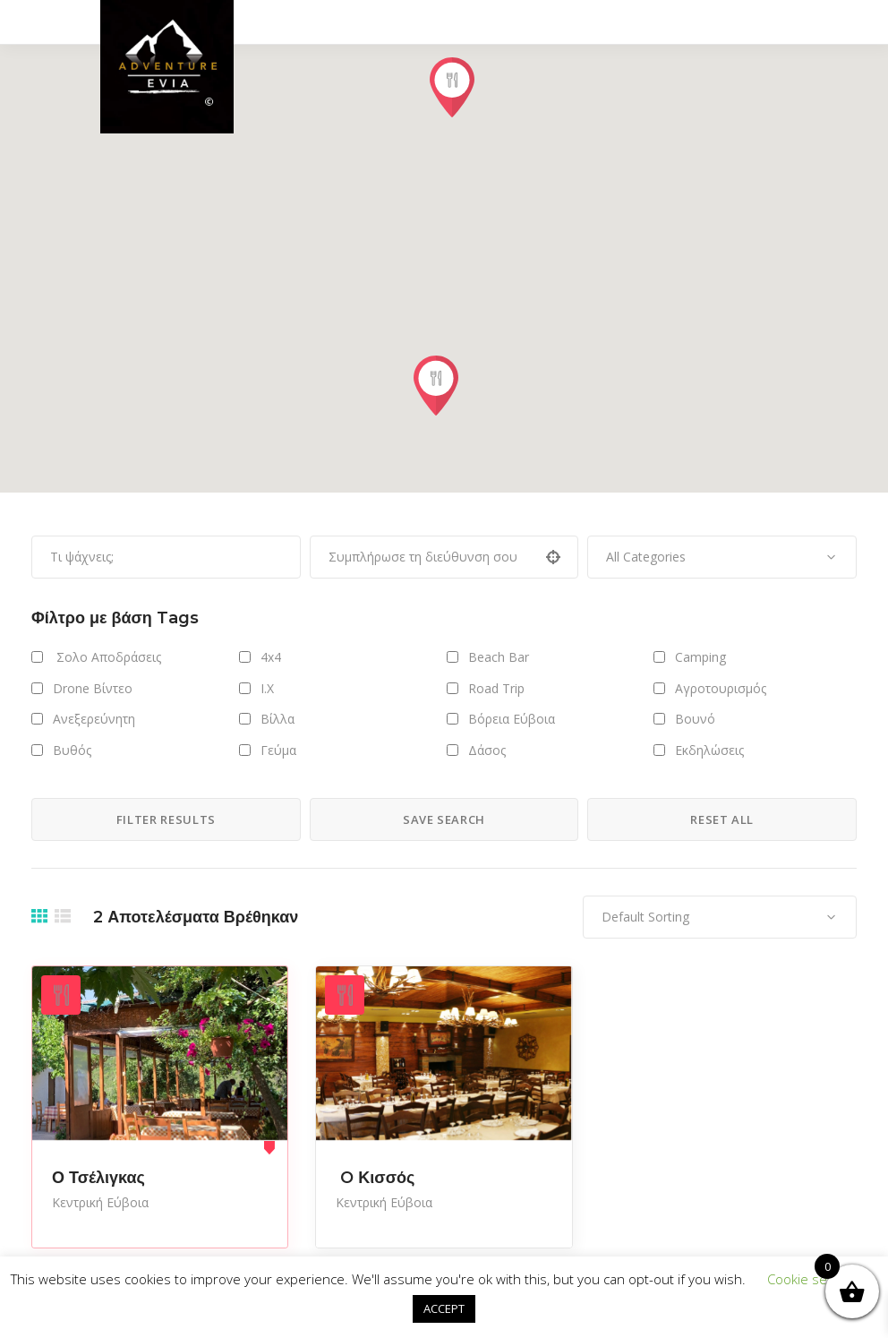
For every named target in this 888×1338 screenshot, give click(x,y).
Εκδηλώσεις (709, 750)
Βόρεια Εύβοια (511, 718)
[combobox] (722, 557)
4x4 (270, 656)
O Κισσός (375, 1178)
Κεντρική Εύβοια (100, 1202)
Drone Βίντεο (92, 688)
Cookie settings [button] (813, 1279)
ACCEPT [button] (444, 1308)
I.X (267, 688)
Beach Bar (498, 656)
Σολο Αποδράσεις (107, 656)
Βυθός (72, 750)
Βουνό (695, 718)
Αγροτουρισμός (720, 688)
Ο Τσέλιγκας (98, 1178)
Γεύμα (278, 750)
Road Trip (496, 688)
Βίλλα (277, 718)
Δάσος (487, 750)
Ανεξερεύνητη (94, 718)
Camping (700, 656)
